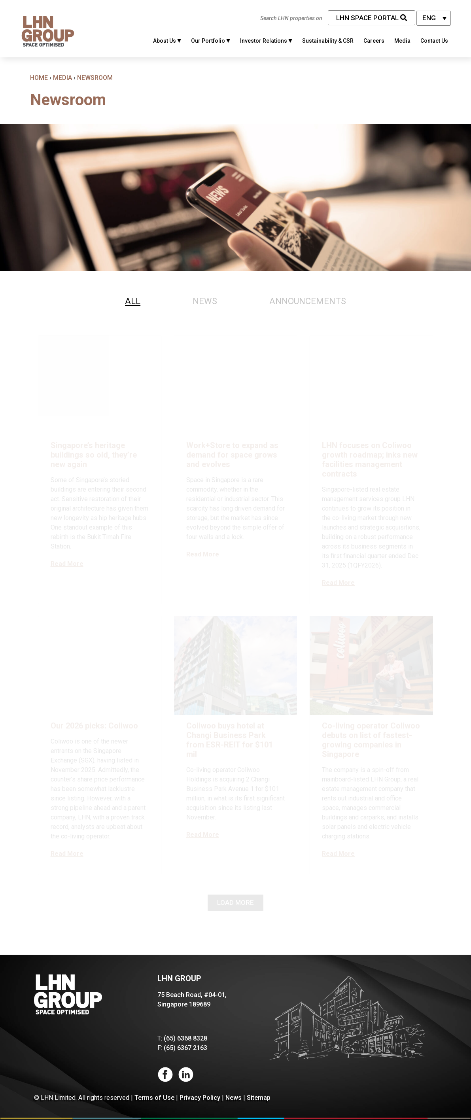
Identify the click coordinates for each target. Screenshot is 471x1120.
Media (402, 41)
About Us (167, 41)
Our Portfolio (210, 41)
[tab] (132, 301)
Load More (235, 902)
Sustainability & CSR (328, 41)
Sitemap (258, 1097)
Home (39, 77)
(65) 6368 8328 (185, 1038)
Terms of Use (154, 1097)
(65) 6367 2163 (185, 1048)
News (233, 1097)
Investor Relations (266, 41)
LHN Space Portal (371, 18)
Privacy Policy (200, 1097)
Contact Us (434, 41)
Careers (373, 41)
